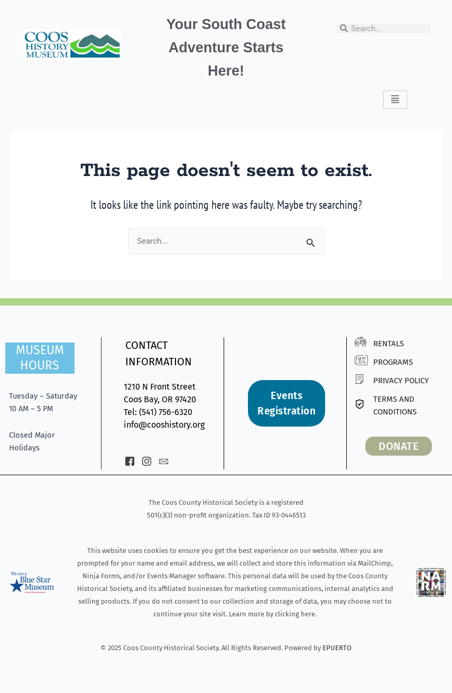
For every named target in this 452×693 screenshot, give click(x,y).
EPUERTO (337, 648)
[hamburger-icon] (395, 100)
